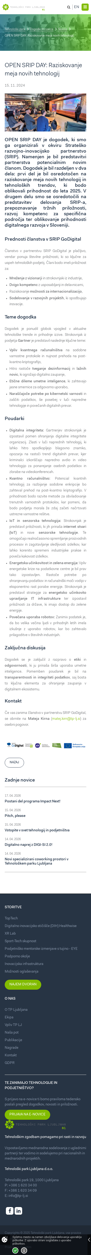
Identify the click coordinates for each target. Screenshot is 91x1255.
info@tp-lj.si (18, 1196)
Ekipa (9, 1017)
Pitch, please (15, 816)
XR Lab (10, 934)
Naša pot (12, 1033)
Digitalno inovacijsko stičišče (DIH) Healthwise (41, 926)
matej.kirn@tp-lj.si (66, 719)
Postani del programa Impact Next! (32, 801)
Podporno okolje (17, 956)
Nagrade (11, 1048)
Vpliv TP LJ (13, 1025)
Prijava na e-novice (27, 1114)
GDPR (10, 1063)
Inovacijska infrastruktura (24, 964)
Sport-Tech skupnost (20, 941)
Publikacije (13, 1040)
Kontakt (11, 1055)
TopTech (11, 918)
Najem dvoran (23, 984)
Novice (62, 29)
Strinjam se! (15, 1250)
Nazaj (14, 762)
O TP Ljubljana (16, 1010)
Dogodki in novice (41, 29)
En (76, 7)
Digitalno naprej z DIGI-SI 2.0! (28, 845)
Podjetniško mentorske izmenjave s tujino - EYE (41, 949)
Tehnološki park (15, 29)
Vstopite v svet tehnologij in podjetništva (37, 830)
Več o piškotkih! (24, 1250)
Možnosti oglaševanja (21, 972)
